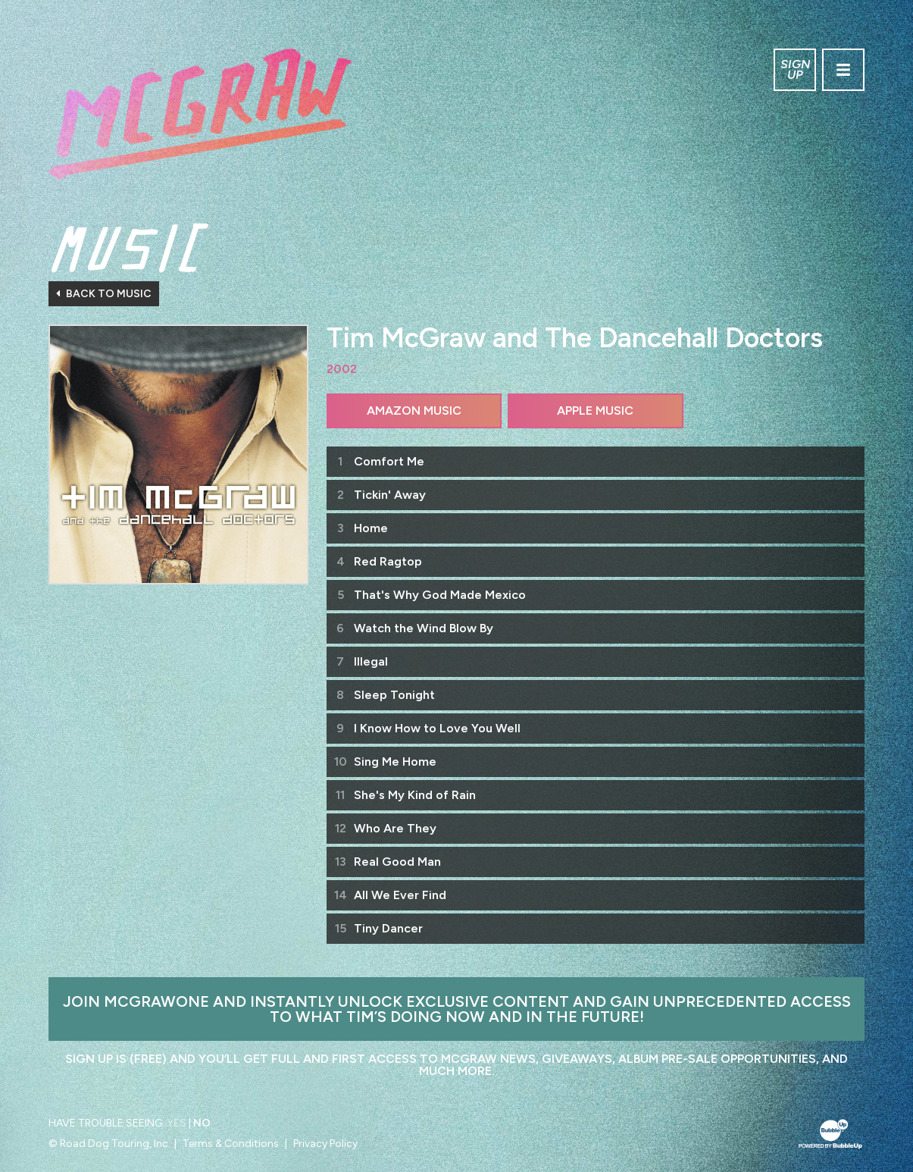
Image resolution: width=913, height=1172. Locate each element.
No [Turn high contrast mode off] (202, 1123)
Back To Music (104, 293)
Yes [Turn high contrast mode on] (176, 1123)
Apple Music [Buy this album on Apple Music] (595, 410)
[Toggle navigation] (843, 70)
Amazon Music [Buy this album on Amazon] (414, 410)
